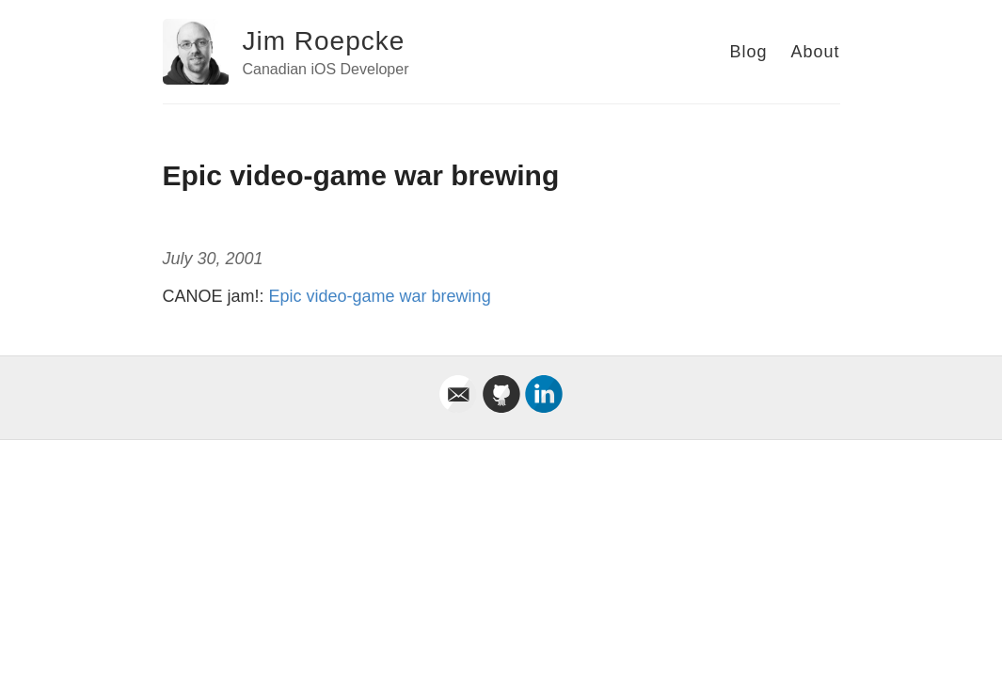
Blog (748, 51)
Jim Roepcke (324, 40)
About (814, 51)
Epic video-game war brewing (380, 296)
